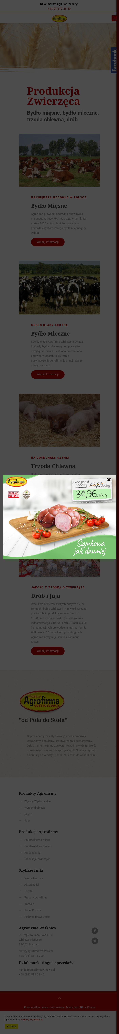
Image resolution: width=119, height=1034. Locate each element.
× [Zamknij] (109, 479)
